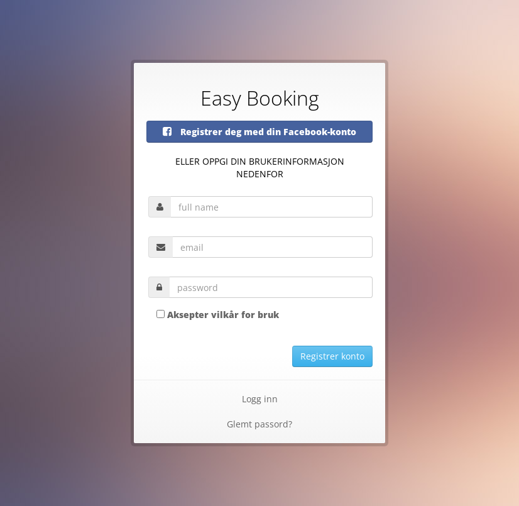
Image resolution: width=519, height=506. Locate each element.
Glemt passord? (259, 424)
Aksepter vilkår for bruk (223, 315)
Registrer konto (332, 356)
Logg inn (260, 399)
